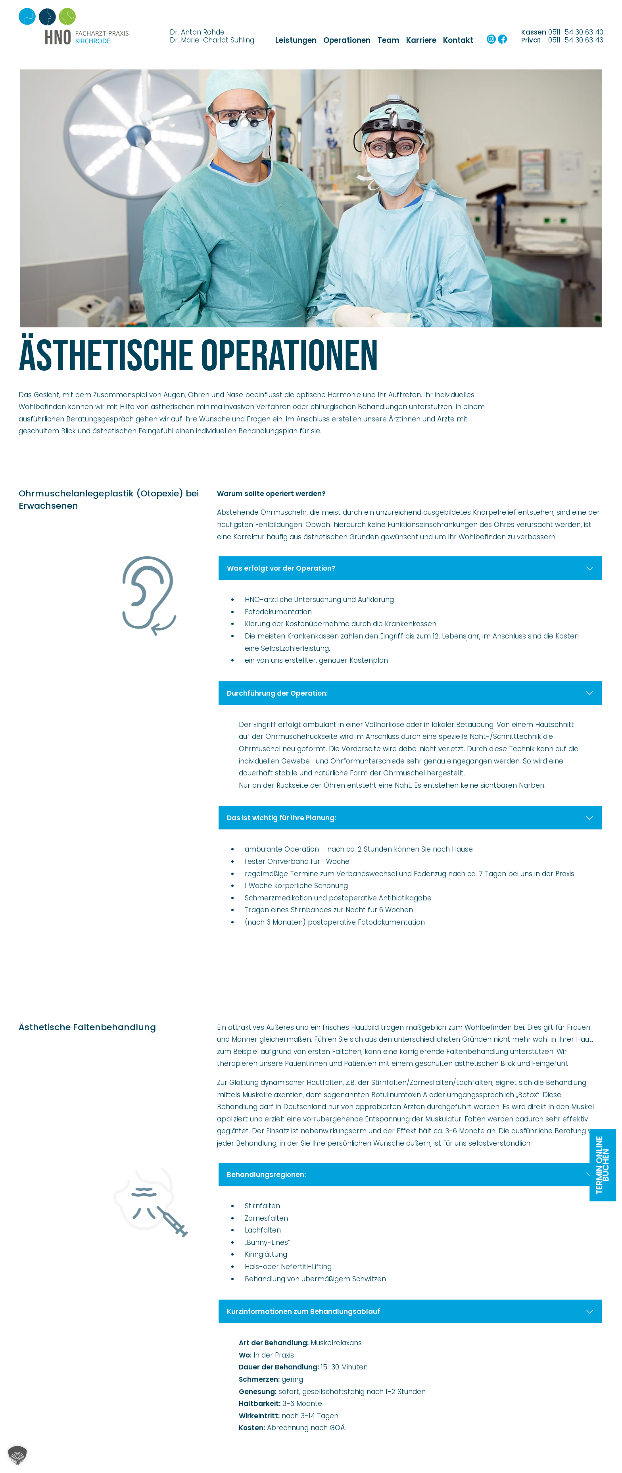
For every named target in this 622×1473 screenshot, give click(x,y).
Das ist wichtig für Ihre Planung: (410, 818)
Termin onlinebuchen (602, 1165)
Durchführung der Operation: (410, 693)
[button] (17, 1455)
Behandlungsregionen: (410, 1174)
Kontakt (458, 40)
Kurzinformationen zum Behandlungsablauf (410, 1312)
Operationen (347, 40)
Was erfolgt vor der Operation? (410, 568)
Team (388, 40)
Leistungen (296, 40)
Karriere (421, 40)
